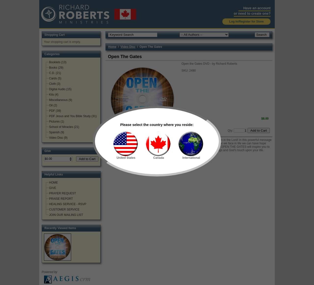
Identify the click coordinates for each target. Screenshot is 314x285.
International (191, 146)
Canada (158, 146)
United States (125, 146)
